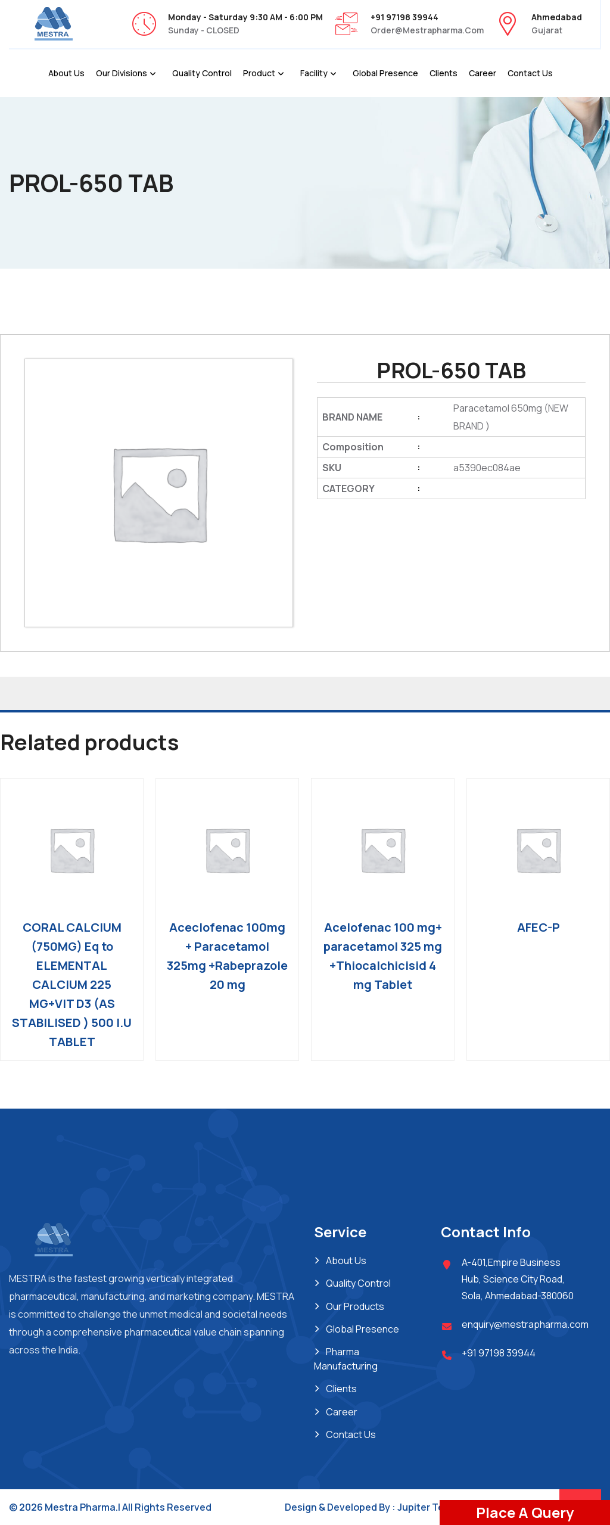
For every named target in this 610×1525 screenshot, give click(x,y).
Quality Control (202, 73)
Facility (314, 73)
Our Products (355, 1306)
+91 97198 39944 (499, 1352)
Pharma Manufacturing (346, 1358)
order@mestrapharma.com (427, 30)
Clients (444, 73)
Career (482, 73)
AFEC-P (538, 927)
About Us (66, 73)
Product (259, 73)
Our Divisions (121, 73)
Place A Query (525, 1512)
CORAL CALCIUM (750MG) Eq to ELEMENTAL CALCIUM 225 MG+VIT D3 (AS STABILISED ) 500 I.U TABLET (72, 984)
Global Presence (385, 73)
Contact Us (530, 73)
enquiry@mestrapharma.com (525, 1324)
